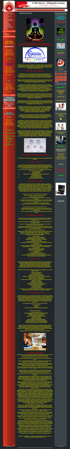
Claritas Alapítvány (21, 447)
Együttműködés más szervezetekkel (7, 34)
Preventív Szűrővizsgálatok (29, 447)
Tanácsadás (36, 447)
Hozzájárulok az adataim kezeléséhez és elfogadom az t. (9, 103)
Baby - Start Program (42, 447)
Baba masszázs (49, 447)
